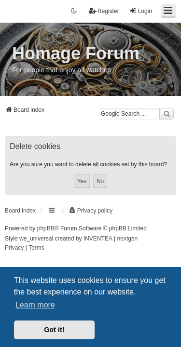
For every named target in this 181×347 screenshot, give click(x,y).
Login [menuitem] (140, 10)
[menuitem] (90, 210)
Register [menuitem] (104, 10)
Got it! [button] (54, 330)
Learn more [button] (35, 305)
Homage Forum (75, 53)
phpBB (46, 228)
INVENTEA (98, 238)
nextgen (127, 238)
